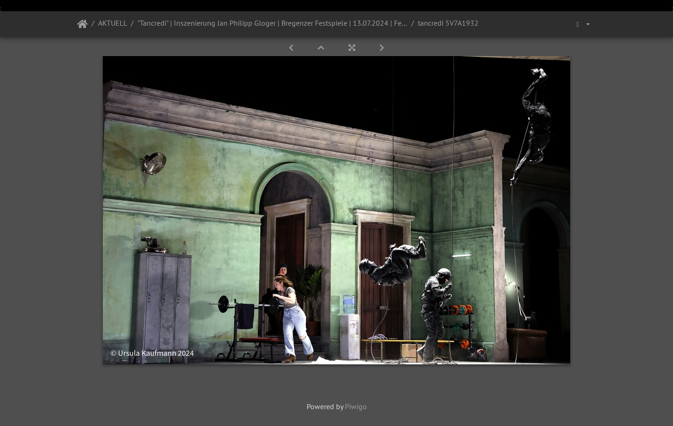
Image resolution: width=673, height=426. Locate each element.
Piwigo (356, 406)
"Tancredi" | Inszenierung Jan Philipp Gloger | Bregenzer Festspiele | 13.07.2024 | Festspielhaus (272, 23)
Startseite (82, 24)
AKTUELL (112, 23)
